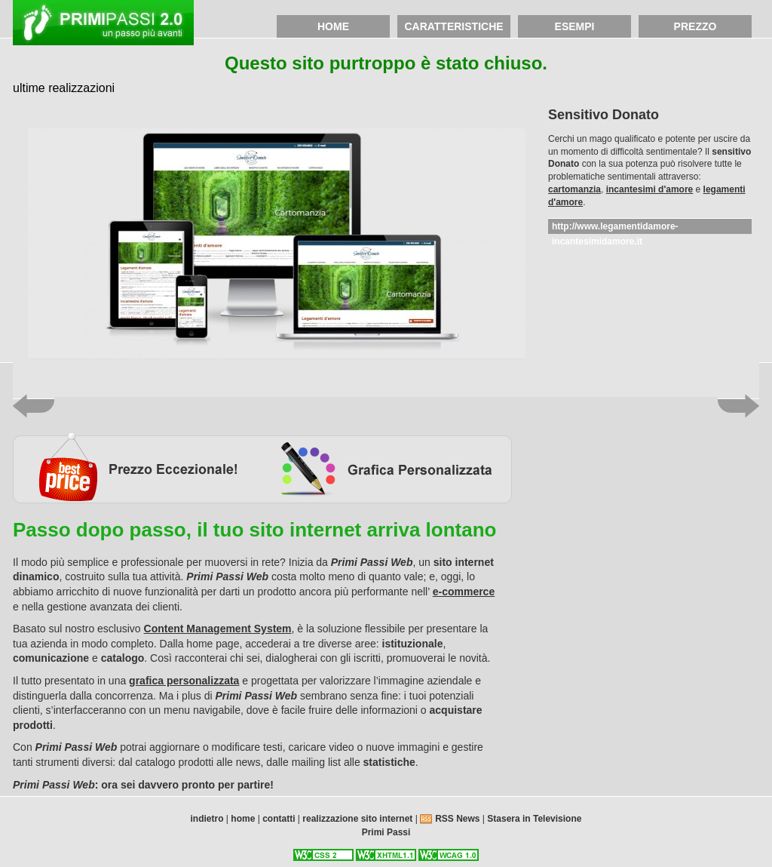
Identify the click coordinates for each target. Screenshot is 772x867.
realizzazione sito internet (357, 818)
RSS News (458, 818)
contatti (278, 818)
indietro (207, 818)
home (333, 26)
